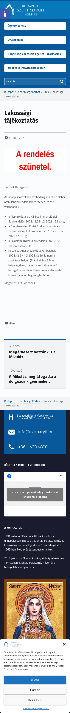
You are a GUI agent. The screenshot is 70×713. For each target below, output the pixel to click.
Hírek (12, 323)
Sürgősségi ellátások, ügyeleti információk (34, 54)
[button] (5, 14)
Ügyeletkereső (17, 26)
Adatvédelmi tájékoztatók (36, 708)
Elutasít (35, 690)
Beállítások (35, 700)
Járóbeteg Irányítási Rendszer (26, 68)
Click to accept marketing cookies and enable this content (35, 494)
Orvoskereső (16, 40)
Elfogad (35, 679)
